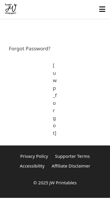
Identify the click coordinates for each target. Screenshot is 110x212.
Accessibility (32, 166)
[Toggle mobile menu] (102, 9)
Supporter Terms (72, 156)
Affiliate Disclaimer (71, 166)
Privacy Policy (34, 156)
